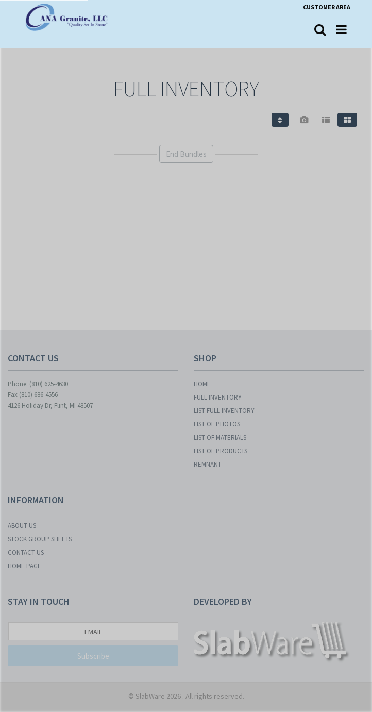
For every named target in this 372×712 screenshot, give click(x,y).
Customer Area (326, 7)
